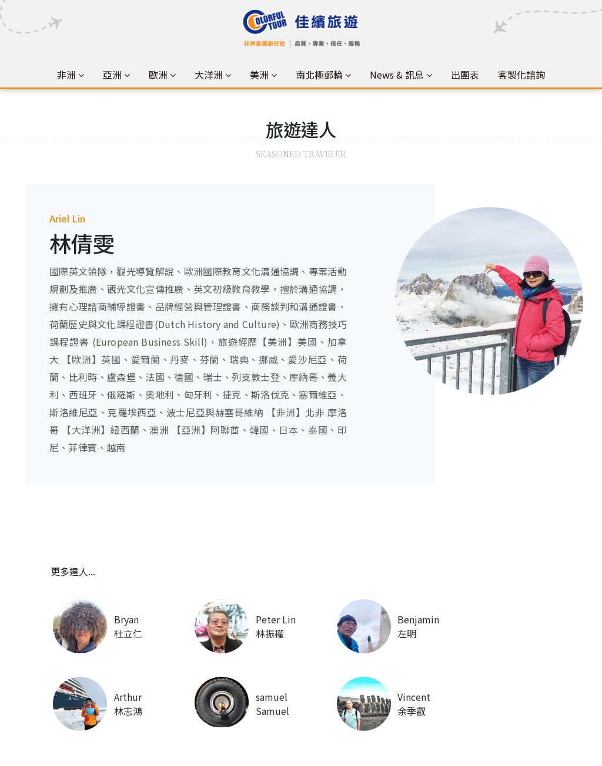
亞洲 (112, 75)
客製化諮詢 (521, 75)
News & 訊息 (397, 75)
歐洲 (158, 75)
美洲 (259, 75)
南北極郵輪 (319, 75)
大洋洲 (209, 75)
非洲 (66, 75)
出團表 (465, 75)
